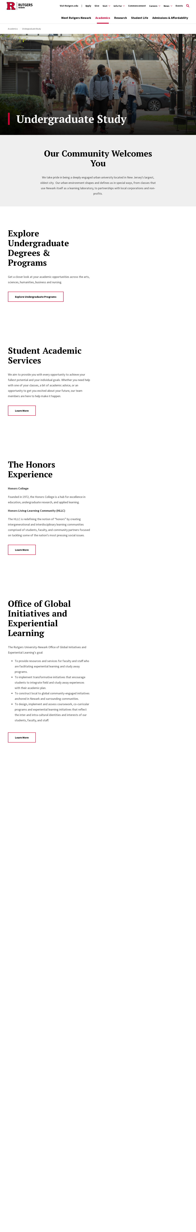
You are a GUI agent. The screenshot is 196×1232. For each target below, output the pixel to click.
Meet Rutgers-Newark (76, 18)
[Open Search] (187, 6)
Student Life (139, 18)
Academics (102, 18)
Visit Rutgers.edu (69, 5)
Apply (88, 5)
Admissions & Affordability (170, 18)
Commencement (137, 5)
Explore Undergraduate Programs (35, 296)
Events (179, 5)
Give (97, 5)
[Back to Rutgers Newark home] (20, 6)
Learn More (22, 410)
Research (120, 18)
